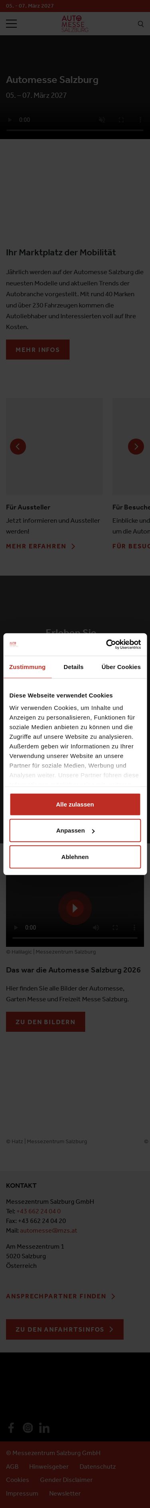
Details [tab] (74, 666)
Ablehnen (74, 856)
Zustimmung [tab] (27, 666)
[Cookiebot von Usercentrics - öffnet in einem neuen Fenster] (107, 644)
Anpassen (75, 830)
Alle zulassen (75, 803)
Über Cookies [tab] (121, 666)
